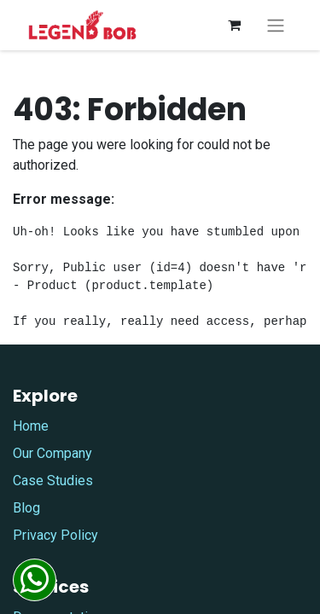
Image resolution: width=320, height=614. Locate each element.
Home (31, 426)
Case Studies (53, 480)
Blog (26, 508)
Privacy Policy (55, 535)
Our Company (52, 453)
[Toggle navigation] (276, 25)
